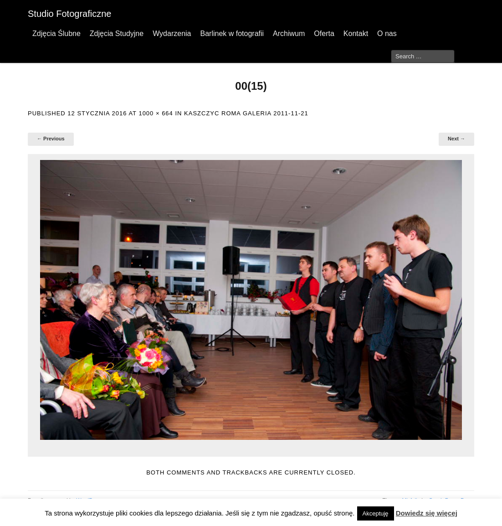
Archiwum (289, 33)
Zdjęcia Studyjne (116, 33)
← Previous (51, 138)
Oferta (324, 33)
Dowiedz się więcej (426, 513)
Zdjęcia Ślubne (56, 33)
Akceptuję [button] (376, 513)
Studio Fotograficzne (69, 14)
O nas (387, 33)
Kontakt (355, 33)
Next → (456, 138)
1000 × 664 (155, 113)
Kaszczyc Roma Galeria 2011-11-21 (246, 113)
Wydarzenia (172, 33)
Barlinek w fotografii (232, 33)
